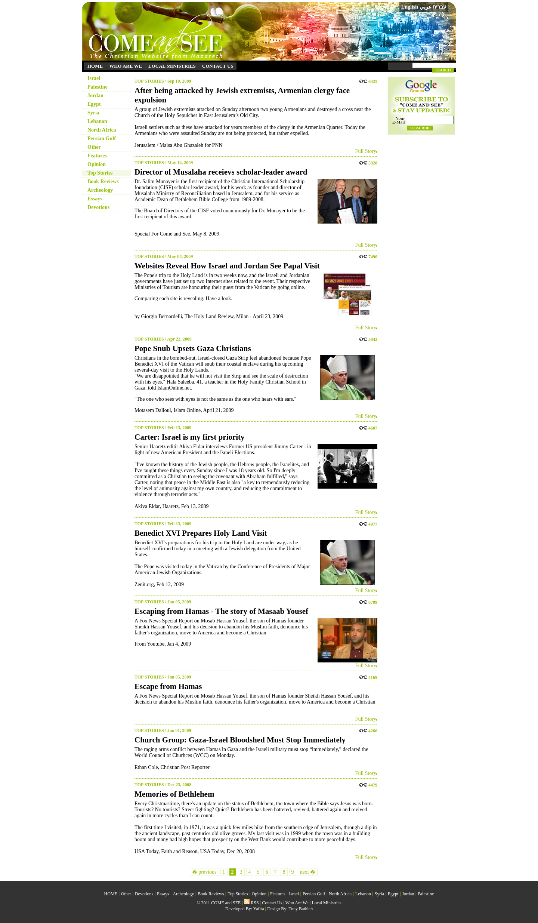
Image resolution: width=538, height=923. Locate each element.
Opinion (96, 164)
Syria (93, 113)
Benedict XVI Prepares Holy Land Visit (200, 533)
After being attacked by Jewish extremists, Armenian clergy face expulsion (242, 95)
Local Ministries (326, 902)
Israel (93, 78)
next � (308, 872)
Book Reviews (103, 181)
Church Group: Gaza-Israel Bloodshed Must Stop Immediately (240, 739)
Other (94, 147)
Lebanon (97, 121)
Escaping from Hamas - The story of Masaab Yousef (221, 611)
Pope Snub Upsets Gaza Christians (192, 348)
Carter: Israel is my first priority (189, 437)
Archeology (100, 190)
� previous (204, 872)
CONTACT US (218, 66)
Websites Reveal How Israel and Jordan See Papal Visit (227, 265)
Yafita (258, 908)
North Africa (101, 130)
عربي (426, 7)
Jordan (95, 95)
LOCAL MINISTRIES (172, 66)
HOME (95, 66)
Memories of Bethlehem (174, 794)
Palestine (97, 87)
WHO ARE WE (125, 66)
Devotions (98, 207)
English (409, 7)
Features (97, 156)
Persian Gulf (101, 138)
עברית (439, 7)
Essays (94, 198)
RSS (251, 902)
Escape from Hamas (168, 686)
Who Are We (297, 902)
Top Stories (100, 173)
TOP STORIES (149, 81)
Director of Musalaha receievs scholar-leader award (220, 171)
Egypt (94, 104)
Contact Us (272, 902)
